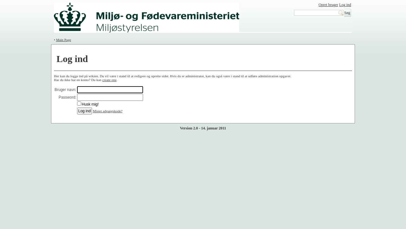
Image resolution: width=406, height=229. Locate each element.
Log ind (345, 5)
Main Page (63, 40)
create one (109, 80)
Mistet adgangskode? (107, 111)
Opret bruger (328, 5)
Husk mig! (90, 104)
